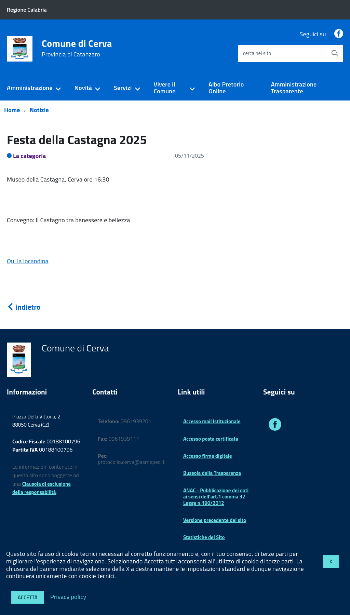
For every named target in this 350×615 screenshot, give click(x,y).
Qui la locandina (28, 261)
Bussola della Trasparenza (212, 473)
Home (12, 110)
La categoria (29, 155)
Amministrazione (30, 87)
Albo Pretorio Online (226, 88)
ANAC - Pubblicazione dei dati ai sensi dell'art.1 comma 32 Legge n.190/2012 (215, 496)
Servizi (123, 87)
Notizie (39, 110)
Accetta (28, 597)
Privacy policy (68, 596)
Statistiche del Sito (204, 537)
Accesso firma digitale (207, 456)
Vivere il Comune (165, 88)
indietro (23, 307)
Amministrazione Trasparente (294, 88)
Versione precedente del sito (214, 520)
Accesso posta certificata (210, 439)
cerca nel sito (257, 53)
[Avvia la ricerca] (334, 53)
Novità (83, 87)
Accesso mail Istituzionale (212, 421)
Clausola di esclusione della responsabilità (41, 488)
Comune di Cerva (77, 48)
